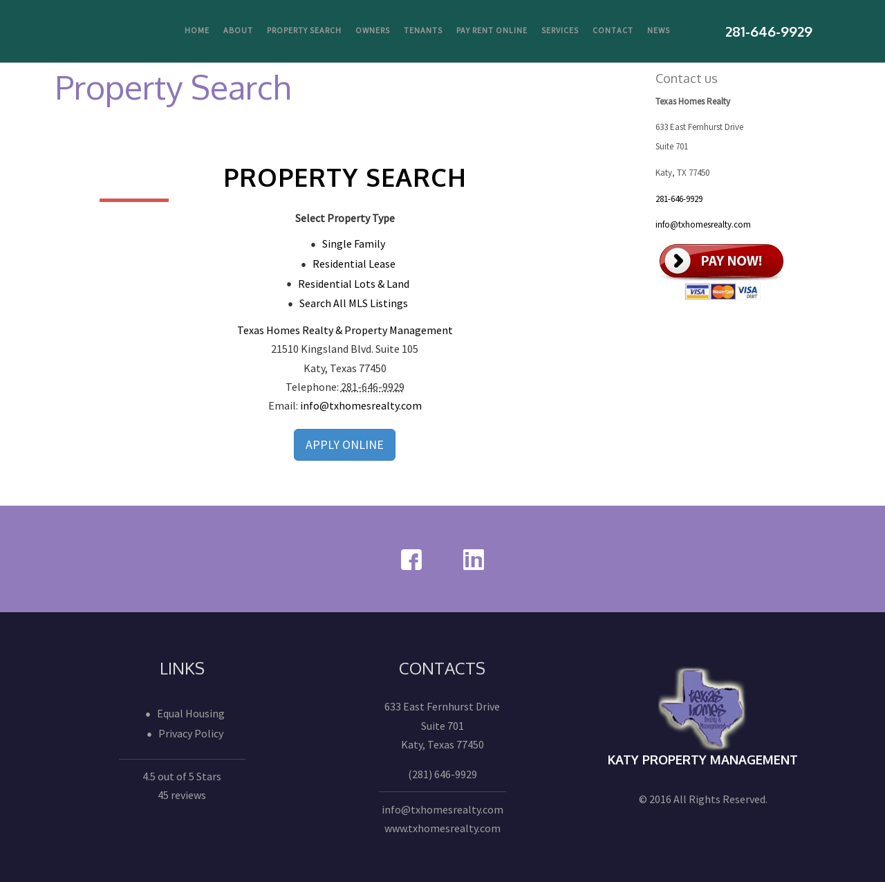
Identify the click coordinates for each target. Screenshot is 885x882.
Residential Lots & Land (353, 284)
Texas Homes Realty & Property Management (345, 330)
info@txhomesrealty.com (361, 405)
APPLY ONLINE (345, 444)
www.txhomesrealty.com (442, 828)
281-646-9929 (678, 199)
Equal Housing (191, 713)
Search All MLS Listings (353, 303)
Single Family (353, 243)
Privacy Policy (190, 733)
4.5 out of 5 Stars (181, 776)
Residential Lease (354, 263)
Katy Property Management (703, 759)
